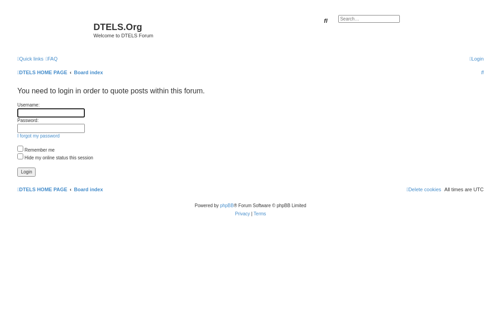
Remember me (36, 150)
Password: (28, 120)
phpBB (227, 205)
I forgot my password (38, 135)
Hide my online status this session (55, 157)
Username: (28, 104)
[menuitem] (51, 58)
